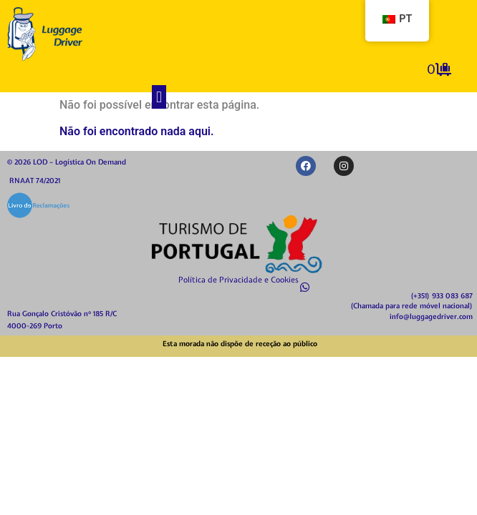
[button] (158, 97)
